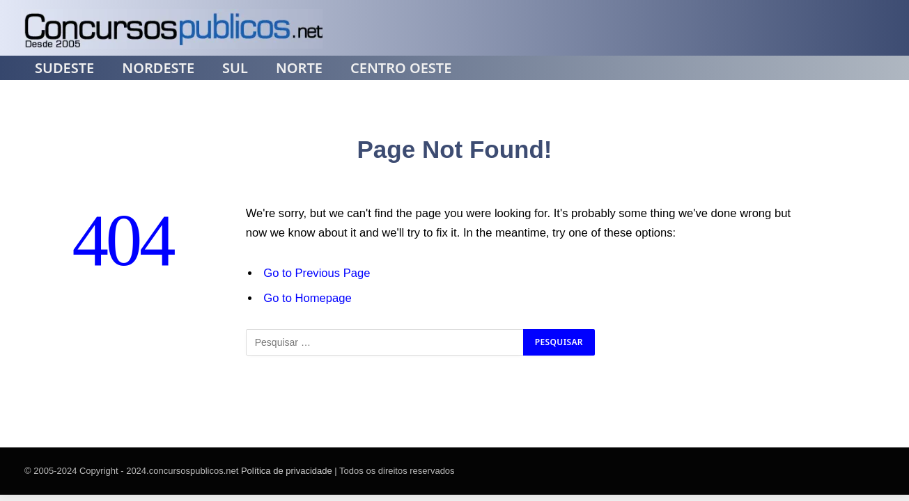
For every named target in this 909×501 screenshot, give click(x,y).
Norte (299, 68)
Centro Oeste (400, 68)
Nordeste (158, 68)
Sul (235, 68)
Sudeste (64, 68)
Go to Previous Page (316, 273)
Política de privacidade (286, 471)
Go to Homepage (307, 298)
